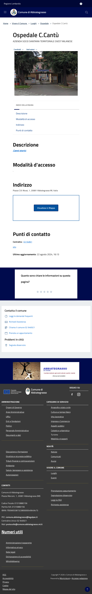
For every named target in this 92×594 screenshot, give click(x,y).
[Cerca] (86, 12)
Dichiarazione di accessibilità (18, 556)
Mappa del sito (9, 589)
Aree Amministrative (15, 412)
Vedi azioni (32, 49)
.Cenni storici (19, 150)
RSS (4, 574)
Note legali (10, 552)
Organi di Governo (14, 407)
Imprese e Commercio (60, 421)
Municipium (65, 578)
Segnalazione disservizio (61, 495)
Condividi (19, 49)
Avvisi (53, 461)
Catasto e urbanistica (60, 430)
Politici (9, 425)
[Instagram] (78, 394)
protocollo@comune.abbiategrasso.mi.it (24, 524)
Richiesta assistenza (60, 504)
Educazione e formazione (17, 451)
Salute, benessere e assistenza (19, 470)
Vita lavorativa (57, 416)
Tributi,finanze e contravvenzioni (20, 460)
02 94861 (28, 241)
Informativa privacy (14, 547)
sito (14, 247)
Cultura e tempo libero (61, 412)
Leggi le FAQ (56, 500)
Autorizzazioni (12, 474)
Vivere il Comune (19, 23)
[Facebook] (72, 394)
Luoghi (34, 23)
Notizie (54, 451)
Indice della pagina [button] (24, 105)
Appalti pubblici (57, 425)
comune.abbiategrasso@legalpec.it (22, 517)
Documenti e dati (13, 435)
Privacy (6, 581)
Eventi (54, 477)
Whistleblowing (12, 561)
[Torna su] (87, 589)
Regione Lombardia (12, 3)
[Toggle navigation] (5, 12)
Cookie (5, 585)
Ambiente (10, 465)
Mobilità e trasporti (59, 438)
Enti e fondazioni (13, 421)
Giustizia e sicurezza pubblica (18, 456)
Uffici (8, 416)
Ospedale (44, 23)
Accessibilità (8, 578)
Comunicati (56, 456)
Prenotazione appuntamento (63, 490)
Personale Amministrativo (17, 430)
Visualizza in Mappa (46, 207)
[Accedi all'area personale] (81, 3)
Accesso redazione (80, 578)
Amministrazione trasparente (19, 542)
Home (5, 23)
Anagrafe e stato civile (61, 407)
